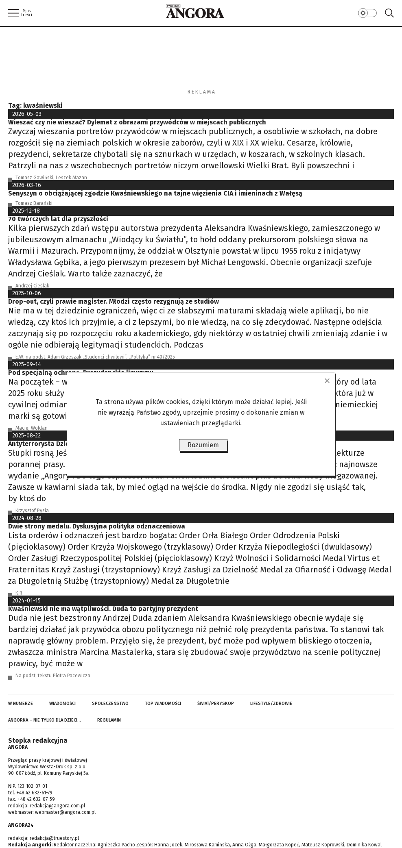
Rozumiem (203, 445)
